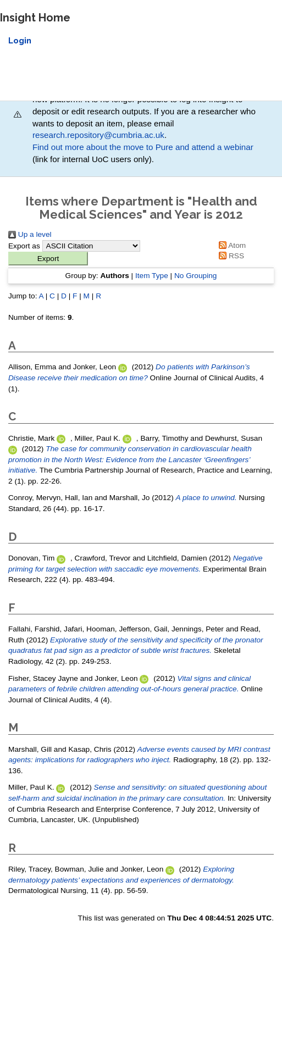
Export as (24, 246)
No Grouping (195, 275)
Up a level (30, 234)
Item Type (151, 275)
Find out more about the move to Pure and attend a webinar (142, 147)
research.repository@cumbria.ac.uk (98, 135)
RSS (229, 256)
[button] (48, 259)
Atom (230, 245)
